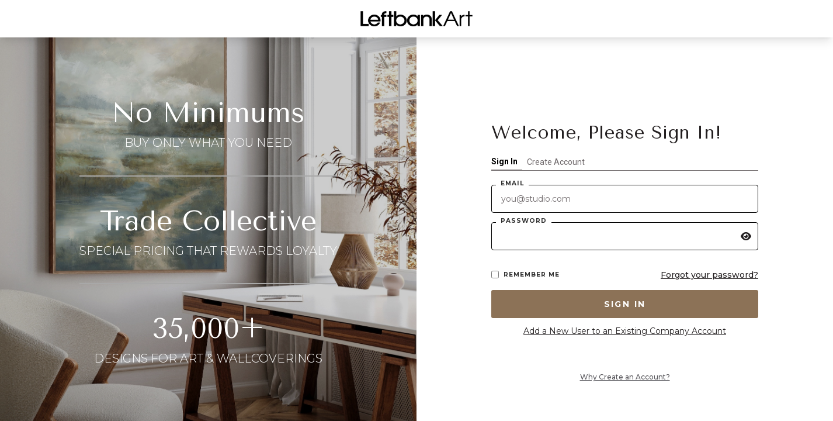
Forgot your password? (709, 275)
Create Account (556, 162)
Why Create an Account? (625, 376)
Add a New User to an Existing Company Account (624, 331)
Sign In (504, 161)
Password (524, 221)
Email (512, 183)
